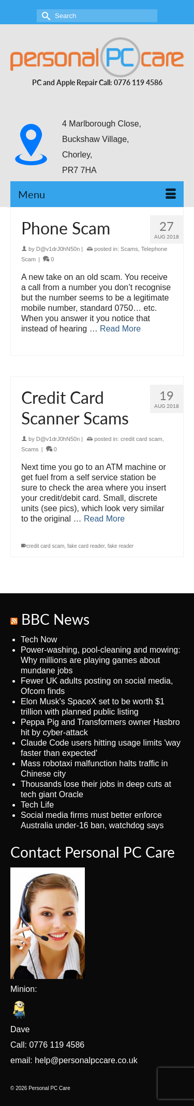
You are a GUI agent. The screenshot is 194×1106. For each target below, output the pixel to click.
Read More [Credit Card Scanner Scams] (104, 518)
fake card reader (86, 546)
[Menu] (97, 194)
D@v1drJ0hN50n (58, 249)
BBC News (55, 619)
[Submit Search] (44, 15)
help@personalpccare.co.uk (86, 1060)
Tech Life (37, 804)
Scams (129, 249)
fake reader (121, 546)
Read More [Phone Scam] (120, 328)
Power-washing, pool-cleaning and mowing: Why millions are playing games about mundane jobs (101, 660)
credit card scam (141, 439)
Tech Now (39, 639)
